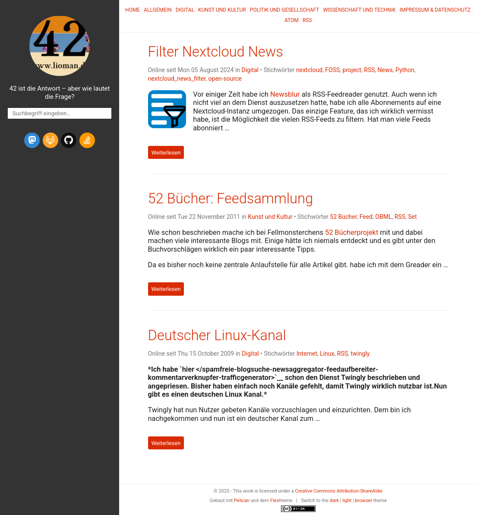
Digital (185, 10)
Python (404, 69)
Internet (307, 353)
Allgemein (158, 10)
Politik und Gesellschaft (284, 10)
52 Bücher (343, 216)
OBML (383, 216)
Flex (274, 500)
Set (412, 216)
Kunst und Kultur (222, 10)
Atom (291, 20)
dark (334, 500)
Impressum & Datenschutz (435, 10)
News (385, 69)
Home (132, 10)
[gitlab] (50, 140)
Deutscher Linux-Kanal (217, 335)
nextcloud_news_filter (177, 78)
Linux (327, 353)
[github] (68, 140)
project (352, 69)
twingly (360, 353)
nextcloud (309, 69)
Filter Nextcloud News (215, 52)
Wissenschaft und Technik (359, 10)
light (346, 500)
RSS (307, 20)
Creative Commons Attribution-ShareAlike (339, 491)
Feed (366, 216)
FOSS (332, 69)
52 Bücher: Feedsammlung (230, 198)
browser (364, 500)
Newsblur (285, 94)
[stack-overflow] (87, 140)
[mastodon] (32, 140)
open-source (225, 78)
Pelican (242, 500)
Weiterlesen (165, 152)
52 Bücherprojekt (351, 232)
